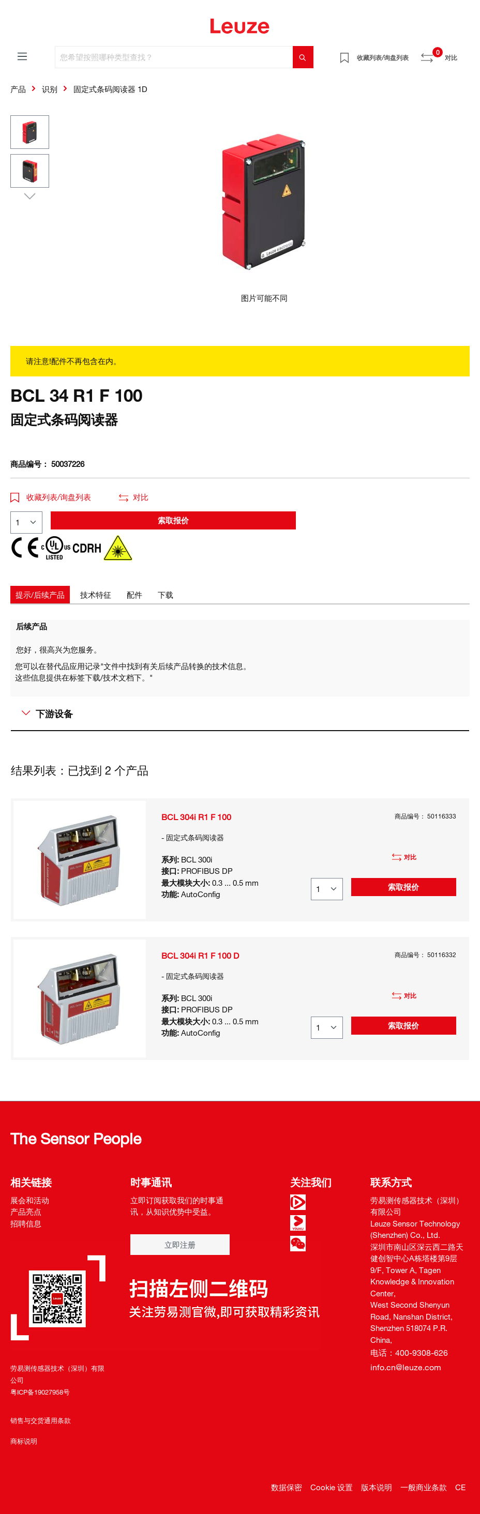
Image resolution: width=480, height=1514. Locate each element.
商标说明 (23, 1441)
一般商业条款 (423, 1487)
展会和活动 (29, 1200)
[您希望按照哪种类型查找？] (174, 57)
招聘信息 (25, 1223)
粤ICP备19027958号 (40, 1392)
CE (460, 1487)
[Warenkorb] (463, 54)
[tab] (40, 595)
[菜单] (22, 56)
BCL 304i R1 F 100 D (200, 955)
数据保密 (286, 1487)
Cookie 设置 (331, 1487)
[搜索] (303, 57)
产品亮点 (25, 1211)
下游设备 (47, 713)
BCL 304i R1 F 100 (196, 817)
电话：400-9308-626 (409, 1353)
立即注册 (180, 1244)
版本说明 (376, 1487)
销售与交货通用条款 (40, 1420)
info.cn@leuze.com (405, 1367)
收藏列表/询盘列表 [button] (50, 497)
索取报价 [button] (173, 520)
